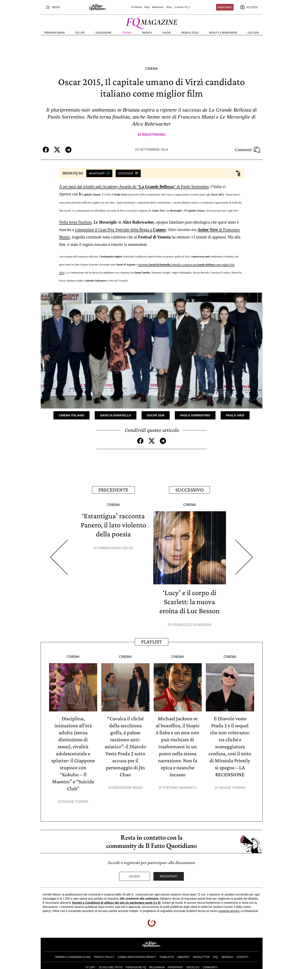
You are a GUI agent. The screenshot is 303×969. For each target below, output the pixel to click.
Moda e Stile (189, 32)
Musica (147, 32)
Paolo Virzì (235, 415)
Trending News (54, 32)
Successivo (189, 490)
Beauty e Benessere (223, 32)
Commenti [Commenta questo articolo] (247, 150)
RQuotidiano (153, 134)
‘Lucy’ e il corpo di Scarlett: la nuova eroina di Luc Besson (189, 601)
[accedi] (248, 7)
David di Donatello (115, 415)
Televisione (103, 32)
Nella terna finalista (75, 222)
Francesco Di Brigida (191, 625)
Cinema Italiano (71, 415)
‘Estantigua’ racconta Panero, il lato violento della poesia (113, 525)
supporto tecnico (229, 911)
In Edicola (136, 7)
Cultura (253, 32)
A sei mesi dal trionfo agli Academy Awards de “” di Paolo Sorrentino (134, 186)
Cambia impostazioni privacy (137, 957)
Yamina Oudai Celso (115, 548)
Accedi (134, 876)
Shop (169, 7)
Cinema (127, 32)
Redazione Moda (128, 787)
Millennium (158, 7)
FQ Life (80, 32)
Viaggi (166, 32)
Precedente (113, 490)
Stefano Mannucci (180, 787)
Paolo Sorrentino (195, 415)
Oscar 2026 (156, 415)
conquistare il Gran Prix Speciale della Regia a (120, 229)
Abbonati (225, 7)
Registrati (168, 876)
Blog (146, 7)
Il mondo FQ (182, 7)
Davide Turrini (75, 801)
